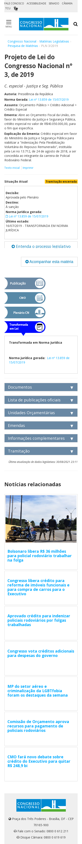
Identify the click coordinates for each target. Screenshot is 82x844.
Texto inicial (12, 168)
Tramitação (19, 451)
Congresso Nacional (22, 41)
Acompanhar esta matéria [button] (49, 262)
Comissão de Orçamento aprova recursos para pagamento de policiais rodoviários (38, 726)
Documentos (20, 387)
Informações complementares (36, 438)
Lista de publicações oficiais (34, 400)
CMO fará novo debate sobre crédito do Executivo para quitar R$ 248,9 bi (38, 761)
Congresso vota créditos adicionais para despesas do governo (40, 653)
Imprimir (28, 168)
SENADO (54, 3)
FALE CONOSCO (14, 3)
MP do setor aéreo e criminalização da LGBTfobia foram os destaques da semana (37, 691)
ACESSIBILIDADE (36, 3)
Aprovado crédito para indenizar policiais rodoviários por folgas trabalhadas (38, 620)
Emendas (16, 425)
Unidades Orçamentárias (31, 412)
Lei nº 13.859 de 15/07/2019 (49, 99)
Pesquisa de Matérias (23, 46)
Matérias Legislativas (54, 41)
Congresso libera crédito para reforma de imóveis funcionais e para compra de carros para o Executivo (38, 587)
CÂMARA (67, 3)
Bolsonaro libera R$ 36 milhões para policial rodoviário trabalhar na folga (39, 556)
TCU (7, 8)
